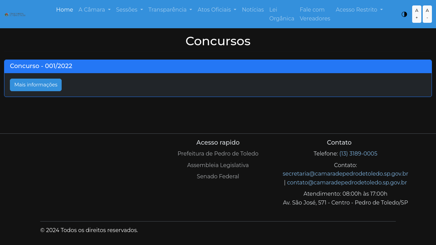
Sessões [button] (127, 9)
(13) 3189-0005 (358, 153)
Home (64, 9)
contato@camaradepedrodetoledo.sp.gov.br (347, 182)
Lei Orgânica (281, 14)
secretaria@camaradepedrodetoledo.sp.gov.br (345, 173)
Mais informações (35, 85)
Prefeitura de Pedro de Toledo (218, 153)
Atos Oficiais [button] (215, 9)
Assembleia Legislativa (218, 165)
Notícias (253, 9)
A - (427, 14)
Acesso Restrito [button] (357, 9)
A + (416, 14)
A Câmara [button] (93, 9)
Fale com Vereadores (315, 14)
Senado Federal (218, 176)
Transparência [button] (168, 9)
